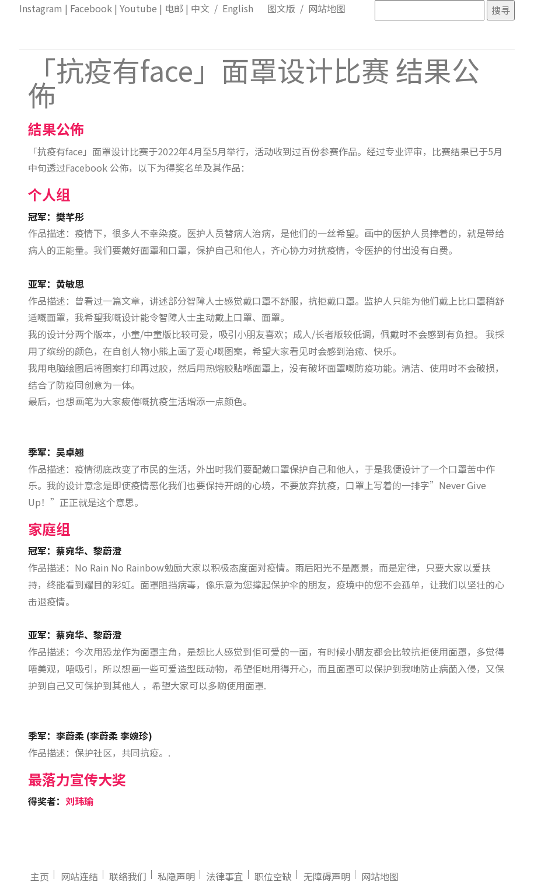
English (237, 8)
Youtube (138, 8)
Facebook (91, 8)
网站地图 (326, 8)
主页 (39, 876)
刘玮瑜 (79, 801)
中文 (200, 8)
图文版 (281, 8)
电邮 (174, 8)
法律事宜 (224, 876)
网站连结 (79, 876)
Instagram (40, 8)
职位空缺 (273, 876)
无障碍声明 (326, 876)
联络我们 (127, 876)
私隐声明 (176, 876)
